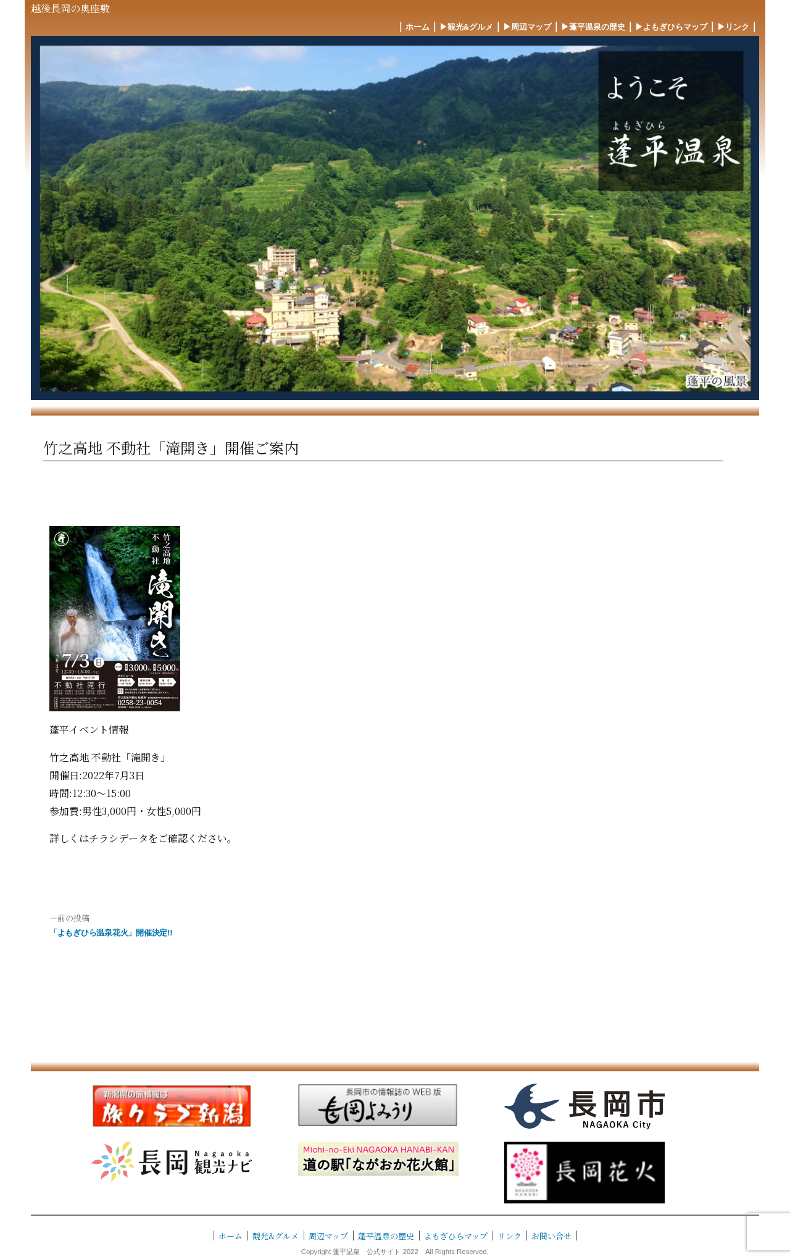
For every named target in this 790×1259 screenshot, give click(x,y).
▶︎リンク (733, 26)
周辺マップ (328, 1236)
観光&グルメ (275, 1236)
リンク (509, 1236)
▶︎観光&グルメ (466, 26)
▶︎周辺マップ (527, 26)
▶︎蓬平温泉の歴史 (593, 26)
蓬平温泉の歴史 (386, 1236)
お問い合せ (551, 1236)
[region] (395, 218)
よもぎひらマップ (456, 1236)
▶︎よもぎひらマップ (671, 26)
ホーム (417, 26)
